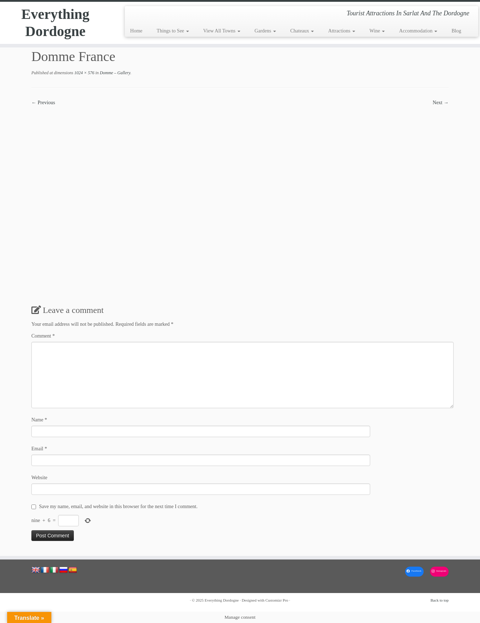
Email (39, 448)
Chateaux (302, 31)
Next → (441, 102)
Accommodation (418, 31)
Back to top (439, 600)
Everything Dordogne (55, 22)
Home (136, 31)
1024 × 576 (83, 72)
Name (39, 419)
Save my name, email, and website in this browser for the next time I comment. (118, 506)
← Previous (43, 102)
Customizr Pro (276, 600)
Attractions (341, 31)
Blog (456, 31)
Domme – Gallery (114, 72)
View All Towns (221, 31)
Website (39, 477)
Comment (43, 336)
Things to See (173, 31)
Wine (377, 31)
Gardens (265, 31)
